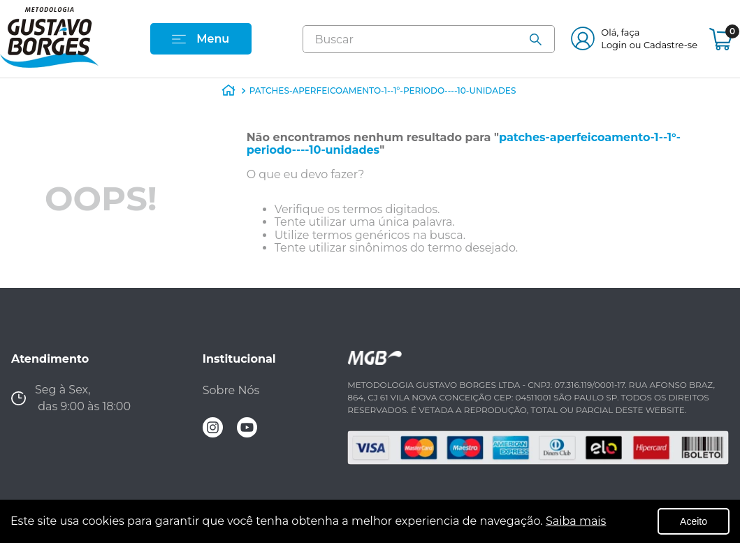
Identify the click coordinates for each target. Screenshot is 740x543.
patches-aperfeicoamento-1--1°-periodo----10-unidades (382, 90)
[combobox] (429, 39)
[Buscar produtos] (542, 40)
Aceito (693, 521)
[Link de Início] (228, 93)
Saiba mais (576, 521)
